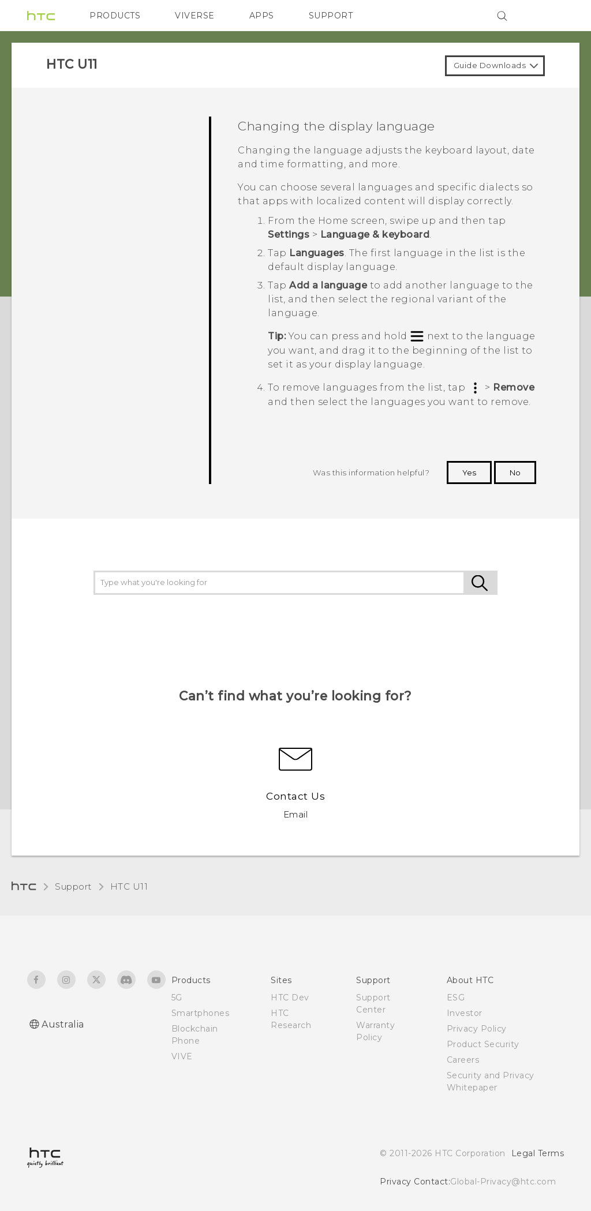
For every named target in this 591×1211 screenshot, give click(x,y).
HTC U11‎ (129, 886)
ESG (456, 997)
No (515, 472)
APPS (261, 15)
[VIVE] (548, 15)
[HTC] (41, 16)
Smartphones (200, 1013)
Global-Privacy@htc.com (503, 1181)
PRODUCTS (114, 15)
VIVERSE (195, 15)
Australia (63, 1024)
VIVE (182, 1056)
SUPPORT (331, 15)
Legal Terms (537, 1153)
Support (73, 886)
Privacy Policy (477, 1028)
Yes (469, 472)
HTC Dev (290, 997)
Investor (464, 1013)
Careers (463, 1060)
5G (176, 997)
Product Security (483, 1044)
